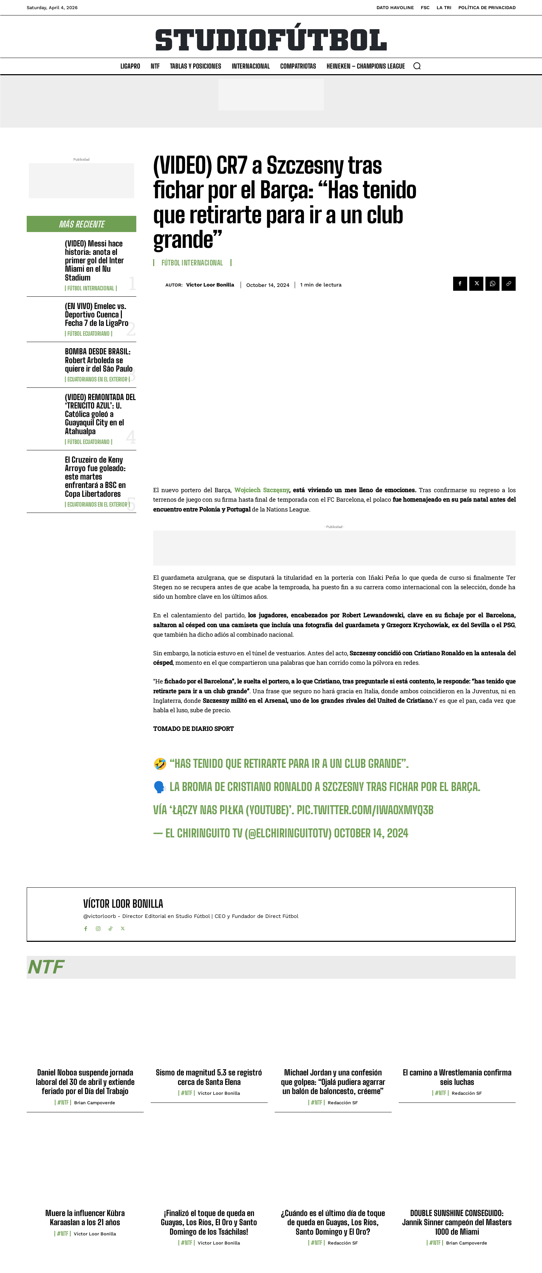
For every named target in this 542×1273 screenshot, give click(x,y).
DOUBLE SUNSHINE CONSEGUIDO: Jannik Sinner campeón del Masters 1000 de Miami (457, 1222)
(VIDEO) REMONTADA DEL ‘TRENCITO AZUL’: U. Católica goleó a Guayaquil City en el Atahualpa (100, 414)
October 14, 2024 (371, 833)
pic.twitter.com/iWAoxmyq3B (365, 810)
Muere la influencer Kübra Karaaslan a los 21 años (85, 1217)
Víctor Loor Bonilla (210, 285)
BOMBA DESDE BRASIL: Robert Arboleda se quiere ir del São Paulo (99, 360)
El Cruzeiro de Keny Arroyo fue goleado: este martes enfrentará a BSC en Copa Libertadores (95, 477)
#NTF (62, 1102)
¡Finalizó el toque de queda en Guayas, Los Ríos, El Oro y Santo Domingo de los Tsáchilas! (209, 1222)
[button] (417, 65)
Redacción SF (343, 1102)
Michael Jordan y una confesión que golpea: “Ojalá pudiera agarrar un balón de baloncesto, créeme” (333, 1082)
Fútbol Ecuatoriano (88, 333)
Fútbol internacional (90, 288)
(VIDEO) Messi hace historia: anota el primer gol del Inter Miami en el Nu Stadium (94, 260)
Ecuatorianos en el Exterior (97, 379)
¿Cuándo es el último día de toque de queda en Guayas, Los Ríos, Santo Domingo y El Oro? (333, 1222)
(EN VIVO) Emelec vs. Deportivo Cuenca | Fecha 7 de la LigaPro (97, 314)
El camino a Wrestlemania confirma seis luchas (457, 1077)
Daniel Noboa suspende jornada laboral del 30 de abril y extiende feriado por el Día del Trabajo (85, 1082)
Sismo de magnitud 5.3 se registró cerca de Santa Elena (209, 1077)
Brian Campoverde (94, 1102)
